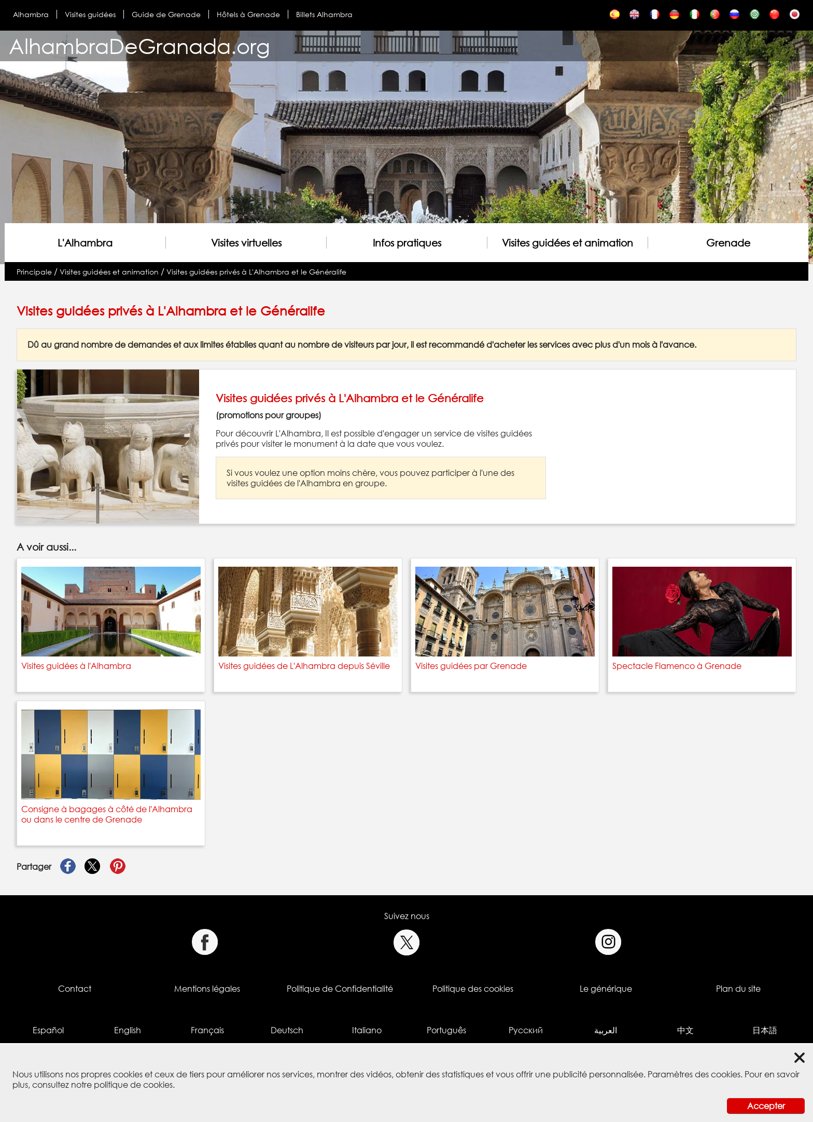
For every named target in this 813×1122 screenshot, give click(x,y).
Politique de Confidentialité (340, 988)
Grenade (728, 243)
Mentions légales (207, 988)
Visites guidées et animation (567, 243)
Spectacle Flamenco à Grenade (676, 666)
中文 (685, 1030)
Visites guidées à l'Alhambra (76, 666)
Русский (526, 1030)
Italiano (367, 1030)
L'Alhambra (85, 243)
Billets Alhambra (324, 14)
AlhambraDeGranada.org (139, 46)
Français (207, 1030)
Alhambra (31, 14)
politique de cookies (133, 1084)
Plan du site (738, 988)
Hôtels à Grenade (248, 14)
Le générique (606, 988)
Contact (74, 988)
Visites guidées (90, 14)
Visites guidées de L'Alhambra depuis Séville (304, 666)
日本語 (764, 1030)
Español (48, 1030)
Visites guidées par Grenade (471, 666)
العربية (605, 1030)
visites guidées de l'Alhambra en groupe (306, 483)
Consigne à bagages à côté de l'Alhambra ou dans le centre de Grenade (106, 814)
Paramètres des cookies (694, 1074)
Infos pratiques (407, 243)
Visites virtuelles (246, 243)
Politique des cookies (472, 988)
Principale (34, 271)
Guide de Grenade (166, 14)
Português (446, 1030)
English (127, 1030)
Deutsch (287, 1030)
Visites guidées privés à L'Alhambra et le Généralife (256, 271)
